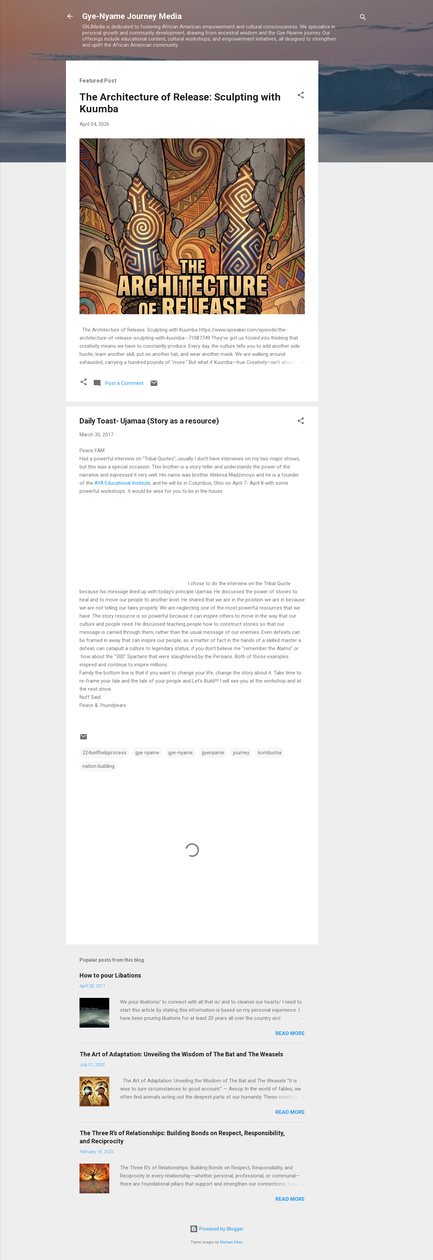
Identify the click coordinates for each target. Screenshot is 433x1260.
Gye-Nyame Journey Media (132, 16)
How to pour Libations (110, 975)
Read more (290, 1033)
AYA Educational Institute (121, 483)
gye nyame (147, 753)
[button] (301, 96)
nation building (98, 766)
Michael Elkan (231, 1242)
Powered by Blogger (217, 1229)
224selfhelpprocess (105, 753)
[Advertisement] (345, 162)
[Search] (363, 18)
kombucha (269, 753)
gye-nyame (180, 753)
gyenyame (213, 753)
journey (241, 753)
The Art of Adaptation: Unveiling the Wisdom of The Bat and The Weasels (181, 1054)
